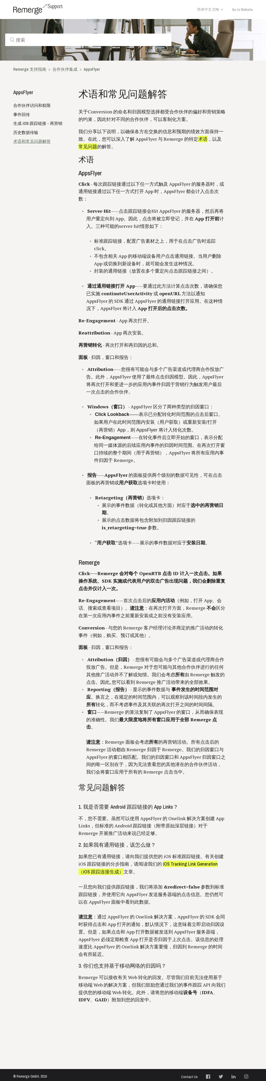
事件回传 (21, 114)
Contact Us (189, 1076)
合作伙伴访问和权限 (32, 105)
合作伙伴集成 (64, 69)
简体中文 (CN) (208, 9)
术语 (203, 139)
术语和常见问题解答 (32, 141)
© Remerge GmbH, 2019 (30, 1076)
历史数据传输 (25, 132)
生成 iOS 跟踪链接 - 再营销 (37, 123)
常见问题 (87, 146)
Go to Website (242, 9)
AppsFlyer (92, 69)
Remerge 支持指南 (29, 69)
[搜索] (88, 40)
